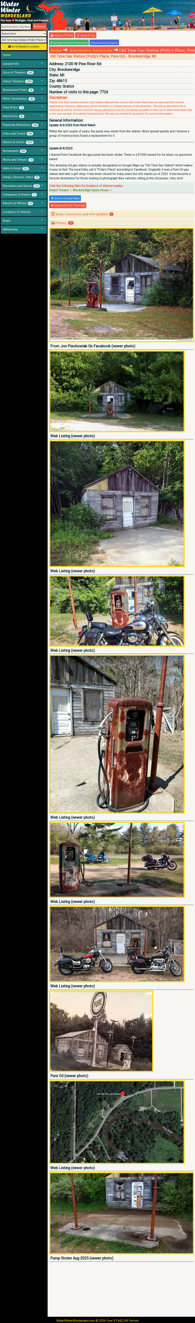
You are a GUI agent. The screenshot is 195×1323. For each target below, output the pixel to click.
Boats (6, 220)
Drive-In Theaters (18, 73)
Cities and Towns (18, 134)
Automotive (13, 116)
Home (7, 55)
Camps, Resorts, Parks (21, 177)
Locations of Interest (17, 212)
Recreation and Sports (21, 186)
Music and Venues (18, 160)
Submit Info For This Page (68, 205)
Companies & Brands (20, 195)
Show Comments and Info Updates (82, 214)
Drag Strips (13, 107)
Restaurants (14, 151)
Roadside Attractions (20, 125)
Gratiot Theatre (59, 190)
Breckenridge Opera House (91, 190)
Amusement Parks (18, 90)
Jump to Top (86, 35)
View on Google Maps (65, 198)
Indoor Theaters (18, 81)
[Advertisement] (121, 1289)
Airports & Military (18, 203)
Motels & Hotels (18, 142)
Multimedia (10, 229)
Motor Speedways (19, 99)
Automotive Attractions (90, 50)
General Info (11, 64)
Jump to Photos (62, 35)
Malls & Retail (16, 168)
